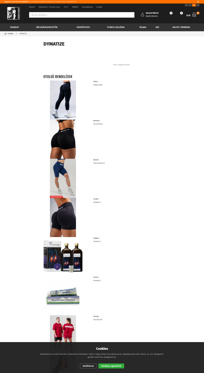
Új (11, 59)
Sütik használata (77, 320)
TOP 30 (13, 53)
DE (198, 5)
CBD (157, 27)
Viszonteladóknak (78, 324)
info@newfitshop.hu (168, 325)
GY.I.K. (66, 7)
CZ (190, 5)
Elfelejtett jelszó (42, 324)
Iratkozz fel (185, 292)
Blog (6, 320)
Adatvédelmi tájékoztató (13, 324)
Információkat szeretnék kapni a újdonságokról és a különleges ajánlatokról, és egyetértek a (93, 292)
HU (194, 5)
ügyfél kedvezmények (79, 328)
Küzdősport (83, 27)
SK (186, 5)
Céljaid (142, 27)
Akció (13, 66)
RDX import (13, 125)
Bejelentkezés (152, 16)
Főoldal (32, 7)
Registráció (40, 320)
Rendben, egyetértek (111, 366)
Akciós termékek (181, 27)
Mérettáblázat (87, 7)
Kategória (13, 44)
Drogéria (12, 115)
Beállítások (88, 366)
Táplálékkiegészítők (47, 27)
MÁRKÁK (75, 7)
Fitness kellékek (116, 27)
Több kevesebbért (20, 72)
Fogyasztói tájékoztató (12, 331)
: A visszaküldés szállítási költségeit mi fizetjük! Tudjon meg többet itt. (41, 2)
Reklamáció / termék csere (49, 7)
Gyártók (31, 44)
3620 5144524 (163, 319)
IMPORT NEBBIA (15, 120)
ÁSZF (6, 328)
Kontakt (99, 7)
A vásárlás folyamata (12, 335)
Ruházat (14, 27)
